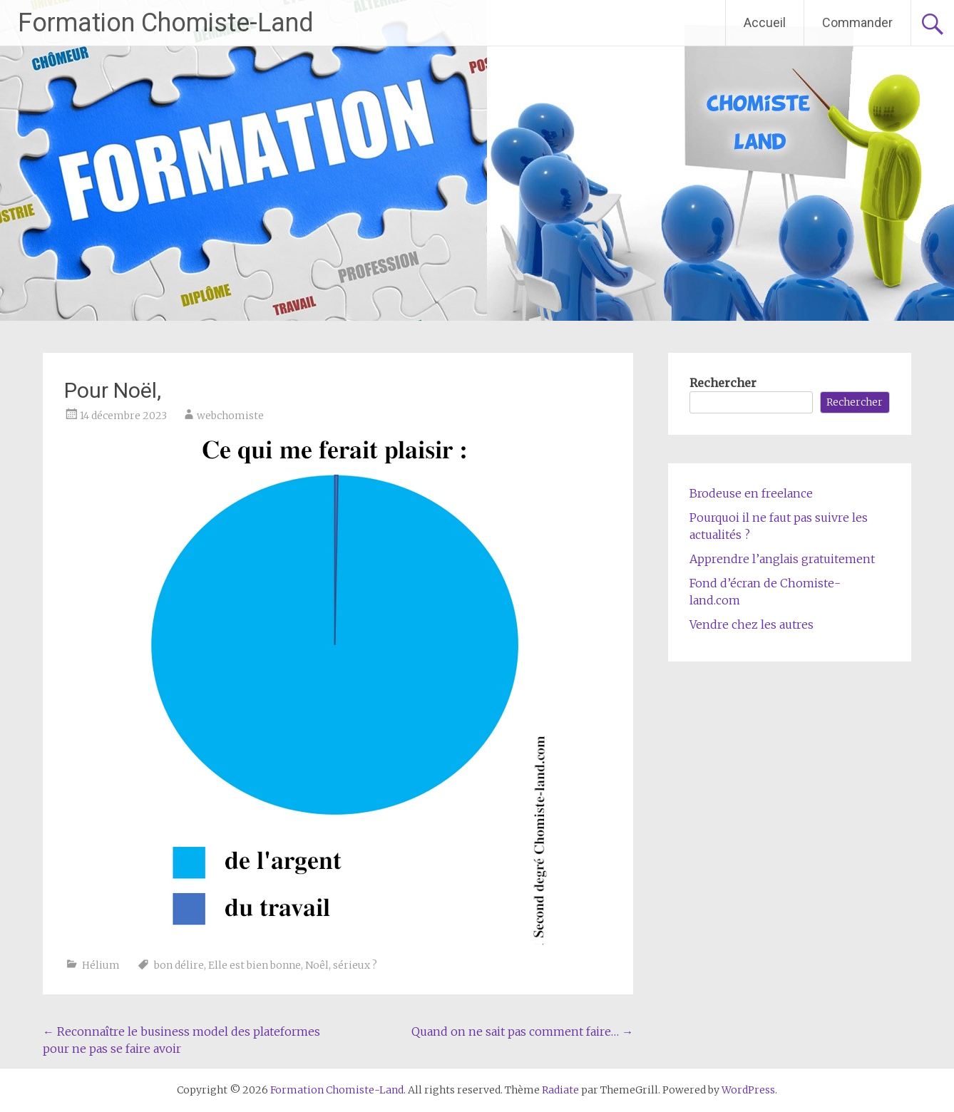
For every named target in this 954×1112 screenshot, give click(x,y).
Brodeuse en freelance (751, 493)
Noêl (317, 965)
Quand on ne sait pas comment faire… (522, 1031)
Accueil (765, 22)
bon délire (179, 965)
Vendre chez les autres (751, 624)
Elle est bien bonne (254, 965)
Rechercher (722, 383)
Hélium (101, 965)
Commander (857, 22)
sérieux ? (355, 965)
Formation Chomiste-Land (166, 23)
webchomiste (230, 415)
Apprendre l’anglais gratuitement (782, 559)
